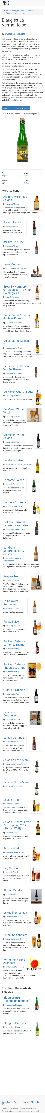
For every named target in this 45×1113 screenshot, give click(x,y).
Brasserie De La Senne (14, 323)
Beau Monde (11, 264)
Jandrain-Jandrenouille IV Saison (13, 551)
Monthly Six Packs (17, 11)
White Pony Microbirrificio (15, 967)
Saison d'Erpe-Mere (16, 760)
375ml (26, 183)
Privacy (16, 1102)
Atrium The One (13, 242)
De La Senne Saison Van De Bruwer (16, 367)
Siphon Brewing (11, 895)
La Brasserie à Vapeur (14, 742)
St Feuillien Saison (15, 912)
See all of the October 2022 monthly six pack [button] (20, 114)
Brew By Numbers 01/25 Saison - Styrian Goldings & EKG (17, 290)
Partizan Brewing (12, 649)
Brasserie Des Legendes (15, 852)
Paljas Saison (12, 621)
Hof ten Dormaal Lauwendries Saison (16, 523)
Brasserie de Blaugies (15, 34)
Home (6, 11)
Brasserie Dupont (12, 804)
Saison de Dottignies (10, 713)
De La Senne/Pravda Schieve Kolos (16, 317)
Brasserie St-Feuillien (13, 917)
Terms (25, 1102)
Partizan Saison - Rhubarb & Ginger (14, 666)
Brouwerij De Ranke (13, 626)
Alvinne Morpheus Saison (15, 198)
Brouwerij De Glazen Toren (16, 764)
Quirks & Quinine (14, 690)
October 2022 (32, 11)
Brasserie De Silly (12, 872)
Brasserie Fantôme (13, 484)
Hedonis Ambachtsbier (14, 506)
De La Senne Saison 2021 (16, 342)
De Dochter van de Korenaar (16, 268)
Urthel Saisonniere (15, 935)
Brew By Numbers (12, 297)
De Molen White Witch (13, 411)
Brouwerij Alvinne (12, 204)
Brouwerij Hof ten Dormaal (16, 529)
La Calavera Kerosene (10, 602)
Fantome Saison (13, 480)
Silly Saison (10, 868)
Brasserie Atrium (12, 226)
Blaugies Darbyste (15, 1023)
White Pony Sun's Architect (14, 961)
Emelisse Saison (13, 460)
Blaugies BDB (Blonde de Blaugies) (16, 999)
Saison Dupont (12, 800)
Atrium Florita (12, 222)
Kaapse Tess (11, 576)
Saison (27, 176)
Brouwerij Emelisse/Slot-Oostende (19, 464)
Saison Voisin (12, 848)
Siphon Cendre (12, 890)
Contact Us (6, 1102)
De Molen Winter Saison (14, 436)
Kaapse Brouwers (12, 580)
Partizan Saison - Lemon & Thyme (14, 643)
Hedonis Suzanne (14, 502)
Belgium (5, 176)
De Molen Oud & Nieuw (18, 391)
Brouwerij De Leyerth (13, 939)
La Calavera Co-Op (13, 608)
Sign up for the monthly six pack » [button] (16, 108)
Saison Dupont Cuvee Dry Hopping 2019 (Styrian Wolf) (17, 825)
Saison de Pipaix (14, 737)
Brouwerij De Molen (13, 396)
